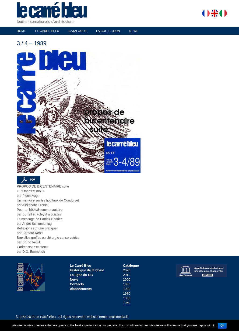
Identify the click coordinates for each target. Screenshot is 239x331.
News (74, 279)
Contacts (77, 284)
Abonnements (81, 289)
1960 (126, 298)
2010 (126, 275)
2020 (126, 270)
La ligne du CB (81, 275)
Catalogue (131, 265)
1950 (126, 303)
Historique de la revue (87, 270)
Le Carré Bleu (80, 265)
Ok (222, 325)
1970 (126, 293)
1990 (126, 284)
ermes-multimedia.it (113, 317)
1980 (126, 289)
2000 (126, 279)
